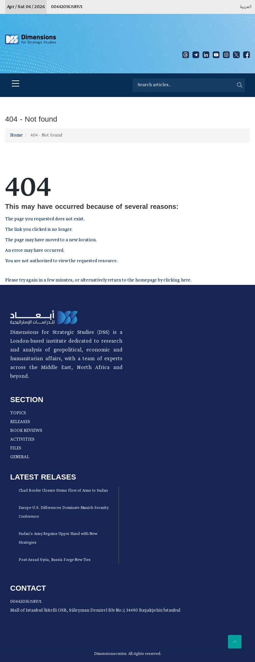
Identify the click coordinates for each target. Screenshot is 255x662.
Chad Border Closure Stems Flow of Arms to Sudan (63, 490)
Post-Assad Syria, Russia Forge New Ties (55, 560)
